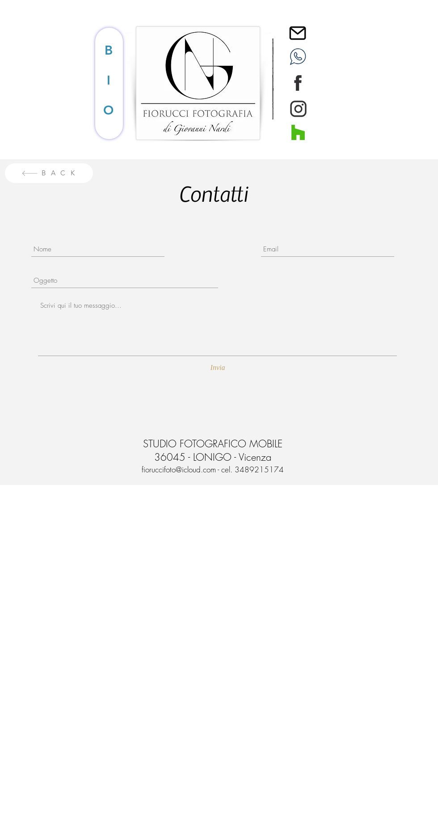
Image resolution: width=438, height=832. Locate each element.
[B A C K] (49, 173)
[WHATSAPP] (298, 56)
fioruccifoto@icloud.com (179, 469)
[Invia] (218, 368)
